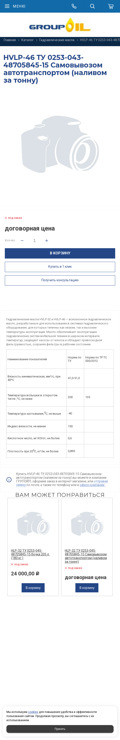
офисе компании (92, 485)
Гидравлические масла (56, 40)
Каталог (27, 40)
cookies (33, 712)
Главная (10, 40)
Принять (60, 729)
